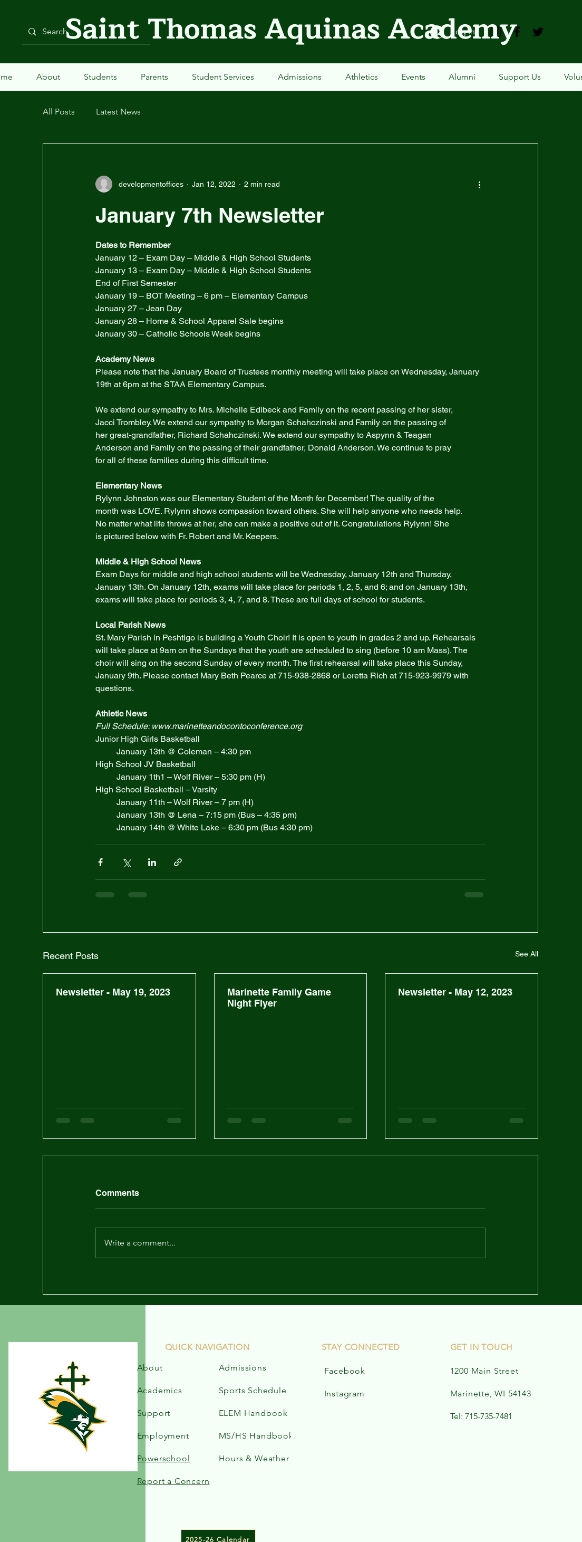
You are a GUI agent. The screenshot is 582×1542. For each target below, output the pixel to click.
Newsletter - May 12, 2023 (455, 992)
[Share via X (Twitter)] (126, 862)
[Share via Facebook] (100, 862)
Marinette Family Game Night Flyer (279, 998)
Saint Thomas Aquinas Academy (291, 29)
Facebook (344, 1371)
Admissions (243, 1368)
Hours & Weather (254, 1458)
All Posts (59, 112)
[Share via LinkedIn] (152, 862)
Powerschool (163, 1458)
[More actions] (479, 184)
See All (526, 954)
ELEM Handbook (253, 1413)
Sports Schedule (253, 1390)
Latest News (118, 112)
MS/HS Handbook (256, 1436)
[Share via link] (178, 862)
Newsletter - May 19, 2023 (113, 992)
